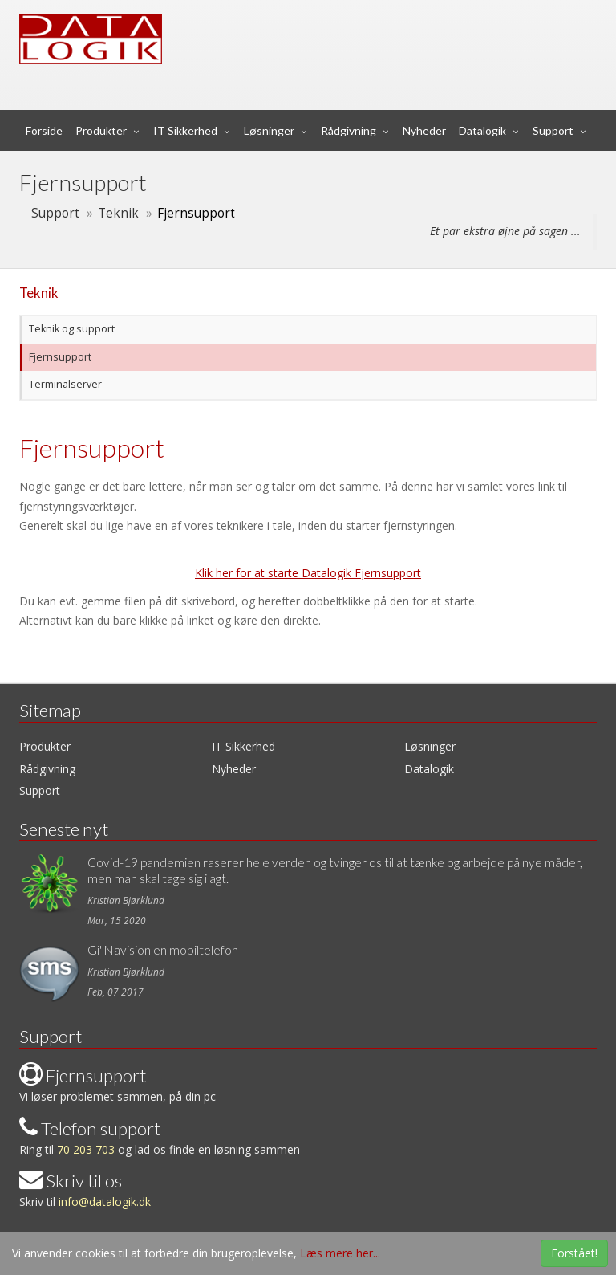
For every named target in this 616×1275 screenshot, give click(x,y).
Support (553, 130)
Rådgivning (348, 130)
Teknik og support (70, 329)
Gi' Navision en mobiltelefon (162, 950)
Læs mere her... (340, 1253)
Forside (44, 130)
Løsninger (269, 130)
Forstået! (574, 1253)
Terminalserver (64, 384)
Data (226, 27)
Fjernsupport (58, 357)
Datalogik (482, 130)
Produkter (101, 130)
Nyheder (424, 130)
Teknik (118, 213)
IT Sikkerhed (185, 130)
